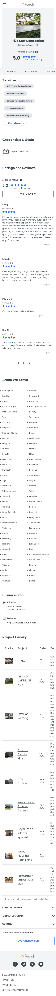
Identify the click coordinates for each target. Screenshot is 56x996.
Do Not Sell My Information (15, 990)
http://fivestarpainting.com (21, 622)
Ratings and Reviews (19, 168)
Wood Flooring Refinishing (25, 856)
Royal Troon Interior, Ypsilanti (25, 833)
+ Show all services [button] (15, 123)
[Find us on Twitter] (32, 964)
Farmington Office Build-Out (26, 880)
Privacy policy (8, 985)
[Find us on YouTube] (40, 964)
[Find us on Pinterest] (23, 964)
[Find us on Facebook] (15, 964)
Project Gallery (14, 637)
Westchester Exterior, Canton (26, 806)
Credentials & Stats (18, 140)
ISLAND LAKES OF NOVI (24, 681)
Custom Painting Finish (23, 754)
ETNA (21, 661)
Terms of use (7, 980)
